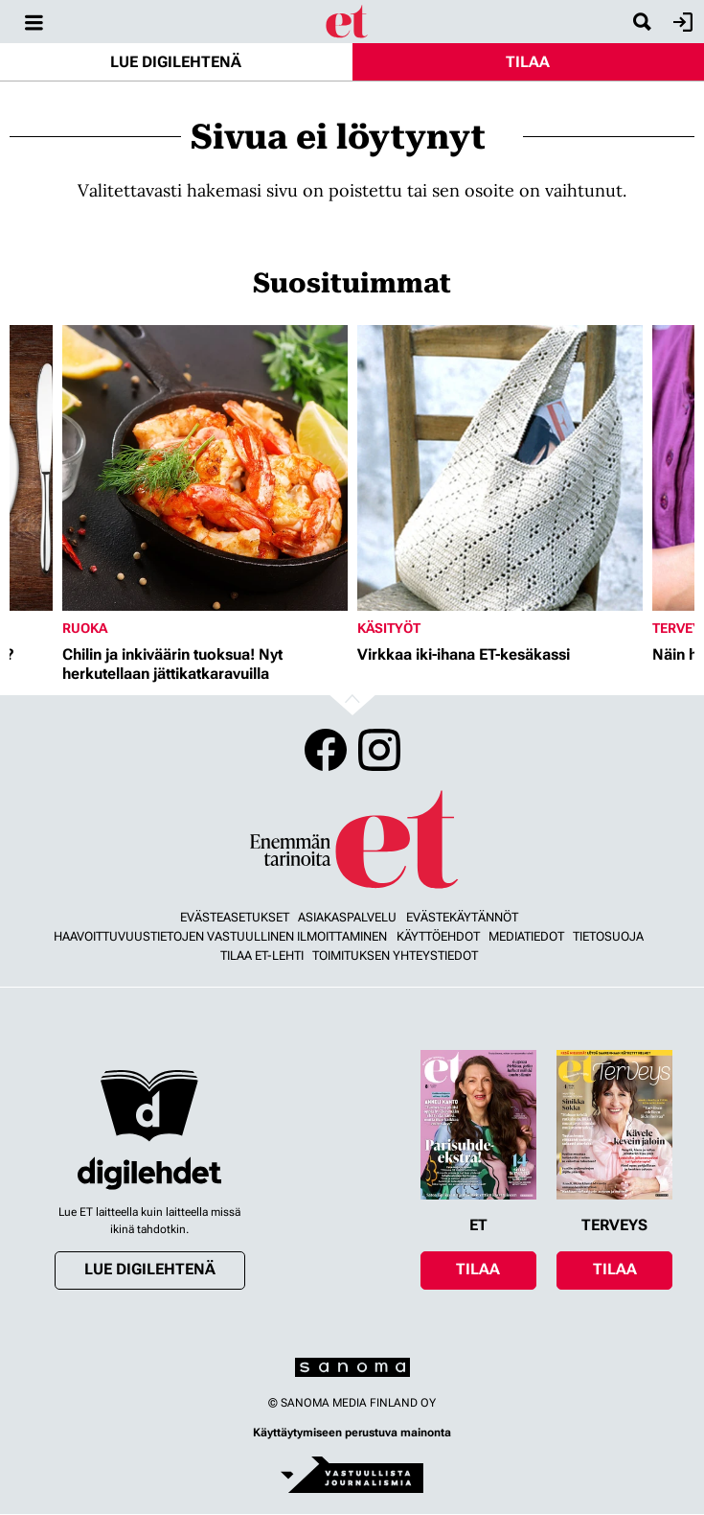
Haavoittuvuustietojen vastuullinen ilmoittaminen (220, 936)
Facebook (326, 750)
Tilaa (528, 62)
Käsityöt (388, 628)
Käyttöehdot (438, 936)
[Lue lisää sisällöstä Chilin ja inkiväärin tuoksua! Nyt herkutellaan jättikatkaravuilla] (205, 468)
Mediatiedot (526, 936)
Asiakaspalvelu (347, 917)
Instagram (379, 750)
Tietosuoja (608, 936)
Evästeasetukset (234, 917)
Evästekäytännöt (462, 917)
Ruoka (84, 628)
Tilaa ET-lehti (262, 955)
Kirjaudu (681, 22)
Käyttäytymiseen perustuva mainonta (352, 1432)
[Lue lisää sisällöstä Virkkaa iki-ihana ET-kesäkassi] (500, 468)
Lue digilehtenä (175, 62)
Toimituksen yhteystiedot (395, 955)
